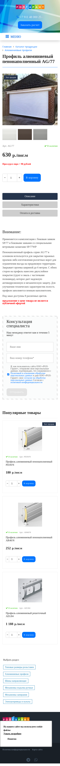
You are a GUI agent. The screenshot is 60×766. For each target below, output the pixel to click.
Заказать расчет (30, 25)
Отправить (17, 392)
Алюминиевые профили (16, 674)
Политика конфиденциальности (16, 749)
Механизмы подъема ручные (19, 687)
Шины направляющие (16, 681)
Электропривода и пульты (17, 701)
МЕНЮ (16, 36)
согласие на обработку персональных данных (28, 379)
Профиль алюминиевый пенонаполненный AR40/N (29, 539)
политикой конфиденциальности (26, 382)
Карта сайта (37, 749)
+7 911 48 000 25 (30, 17)
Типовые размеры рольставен (19, 667)
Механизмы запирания (16, 694)
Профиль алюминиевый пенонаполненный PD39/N (29, 463)
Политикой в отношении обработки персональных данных (28, 374)
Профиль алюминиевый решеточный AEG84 (26, 615)
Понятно (12, 739)
